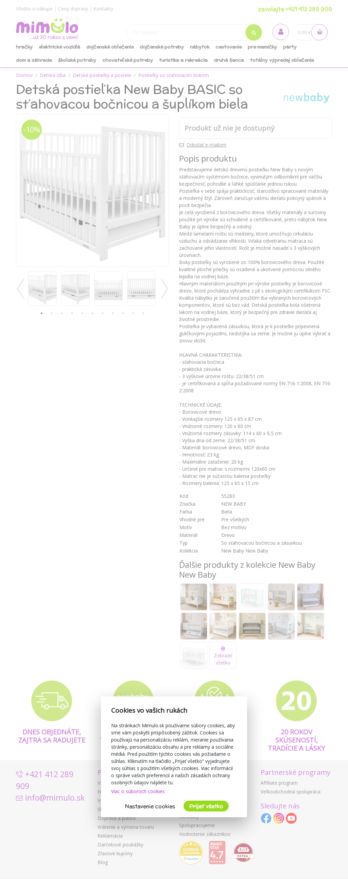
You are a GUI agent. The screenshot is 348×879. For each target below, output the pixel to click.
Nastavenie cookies (150, 806)
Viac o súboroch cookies (138, 791)
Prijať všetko (206, 806)
